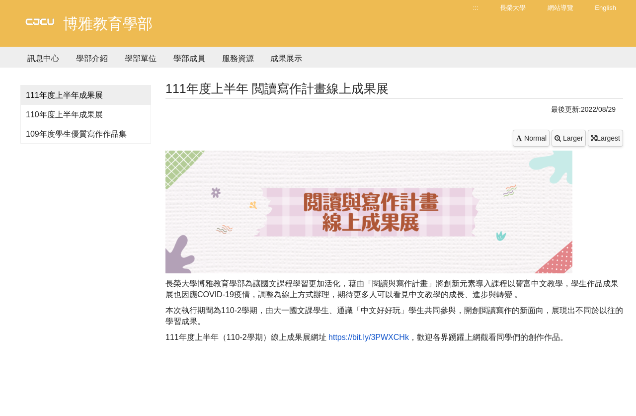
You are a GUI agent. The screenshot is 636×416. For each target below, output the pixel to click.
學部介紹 (92, 58)
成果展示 (286, 58)
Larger (569, 138)
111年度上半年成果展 (64, 95)
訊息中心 (43, 58)
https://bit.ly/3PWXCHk (368, 337)
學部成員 (189, 58)
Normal (531, 138)
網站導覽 (560, 7)
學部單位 (141, 58)
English (605, 7)
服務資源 (238, 58)
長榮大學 (513, 7)
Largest (605, 138)
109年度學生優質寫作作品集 (76, 134)
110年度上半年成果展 (64, 114)
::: (475, 7)
